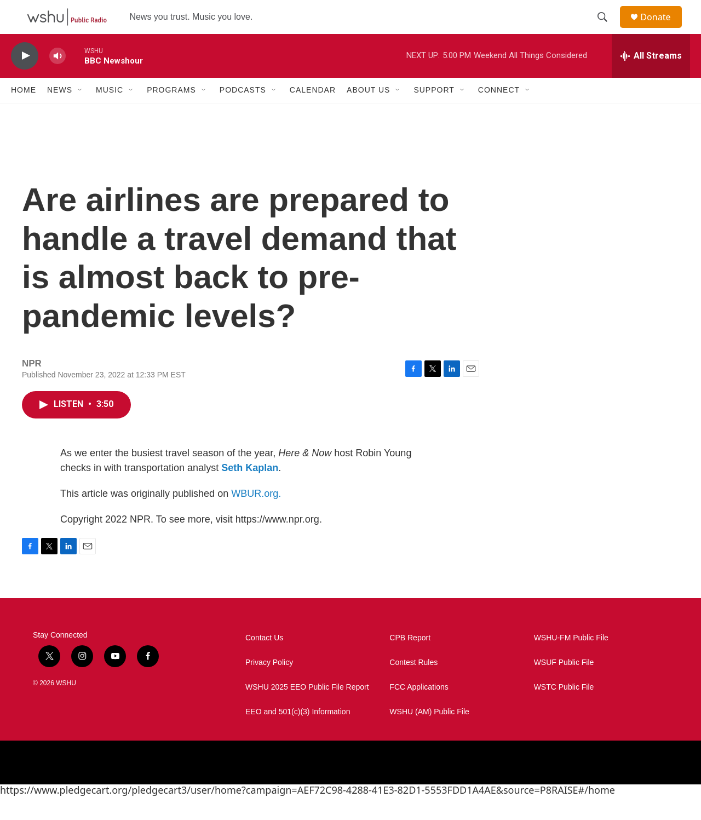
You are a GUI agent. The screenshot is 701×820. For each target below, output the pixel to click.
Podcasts (243, 114)
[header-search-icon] (607, 29)
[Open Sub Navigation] (80, 114)
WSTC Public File (564, 711)
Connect (499, 114)
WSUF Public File (564, 686)
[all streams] (651, 79)
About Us (368, 114)
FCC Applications (418, 711)
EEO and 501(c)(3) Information (297, 735)
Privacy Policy (269, 686)
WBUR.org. (256, 517)
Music (109, 114)
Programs (171, 114)
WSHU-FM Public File (571, 661)
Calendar (313, 114)
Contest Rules (413, 686)
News (59, 114)
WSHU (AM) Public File (429, 735)
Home (23, 114)
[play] (24, 79)
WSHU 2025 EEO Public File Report (307, 711)
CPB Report (409, 661)
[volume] (57, 79)
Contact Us (264, 661)
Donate (662, 29)
